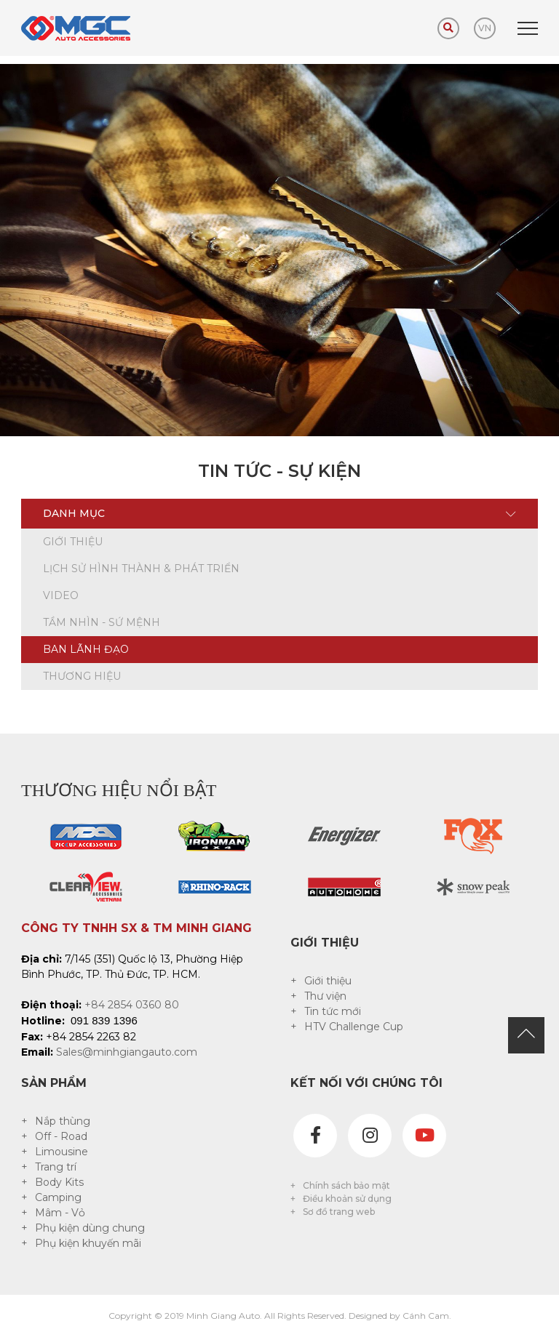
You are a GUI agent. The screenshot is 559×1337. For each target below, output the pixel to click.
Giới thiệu (73, 541)
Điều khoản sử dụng (347, 1198)
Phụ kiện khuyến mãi (88, 1243)
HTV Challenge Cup (353, 1026)
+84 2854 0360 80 (131, 1004)
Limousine (61, 1151)
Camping (58, 1197)
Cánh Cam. (427, 1315)
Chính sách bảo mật (346, 1185)
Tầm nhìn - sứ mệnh (101, 622)
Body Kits (59, 1182)
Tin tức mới (332, 1011)
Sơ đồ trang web (339, 1211)
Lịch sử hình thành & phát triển (141, 568)
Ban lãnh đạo (86, 649)
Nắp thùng (62, 1121)
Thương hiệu (82, 676)
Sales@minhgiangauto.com (126, 1052)
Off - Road (61, 1136)
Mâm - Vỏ (60, 1212)
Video (61, 595)
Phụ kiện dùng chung (90, 1227)
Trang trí (55, 1166)
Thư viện (325, 996)
